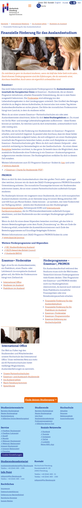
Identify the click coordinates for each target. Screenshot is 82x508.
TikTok (45, 439)
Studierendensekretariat (44, 418)
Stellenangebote (66, 416)
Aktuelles (64, 411)
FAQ (45, 2)
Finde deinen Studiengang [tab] (41, 399)
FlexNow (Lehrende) (11, 433)
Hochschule (66, 407)
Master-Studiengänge (9, 413)
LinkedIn (46, 442)
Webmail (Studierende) (12, 441)
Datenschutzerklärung (9, 492)
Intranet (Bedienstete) (11, 449)
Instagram (47, 437)
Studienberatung (7, 416)
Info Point (38, 416)
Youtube (46, 434)
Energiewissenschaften (12, 208)
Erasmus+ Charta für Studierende (21, 169)
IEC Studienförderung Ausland (20, 247)
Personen (63, 413)
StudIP (5, 436)
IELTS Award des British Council (21, 250)
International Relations (20, 24)
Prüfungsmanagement (43, 421)
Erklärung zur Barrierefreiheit (12, 495)
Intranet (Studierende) (9, 446)
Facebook (46, 431)
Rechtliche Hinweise (9, 498)
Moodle (6, 438)
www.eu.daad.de (11, 165)
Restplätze (6, 149)
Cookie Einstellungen (12, 455)
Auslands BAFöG (14, 253)
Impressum (5, 488)
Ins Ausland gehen (39, 24)
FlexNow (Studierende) (12, 431)
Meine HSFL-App (47, 444)
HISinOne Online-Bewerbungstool (16, 418)
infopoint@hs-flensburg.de (11, 476)
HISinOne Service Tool (45, 423)
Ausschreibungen (67, 418)
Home (40, 2)
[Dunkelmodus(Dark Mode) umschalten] (72, 2)
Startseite (4, 24)
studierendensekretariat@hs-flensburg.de (17, 465)
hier (63, 162)
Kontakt (51, 2)
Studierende (41, 407)
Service (5, 427)
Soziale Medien (7, 501)
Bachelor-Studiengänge (10, 411)
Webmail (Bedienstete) (11, 443)
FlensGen (6, 451)
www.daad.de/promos (14, 237)
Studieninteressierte (12, 407)
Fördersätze (33, 98)
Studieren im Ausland (58, 24)
